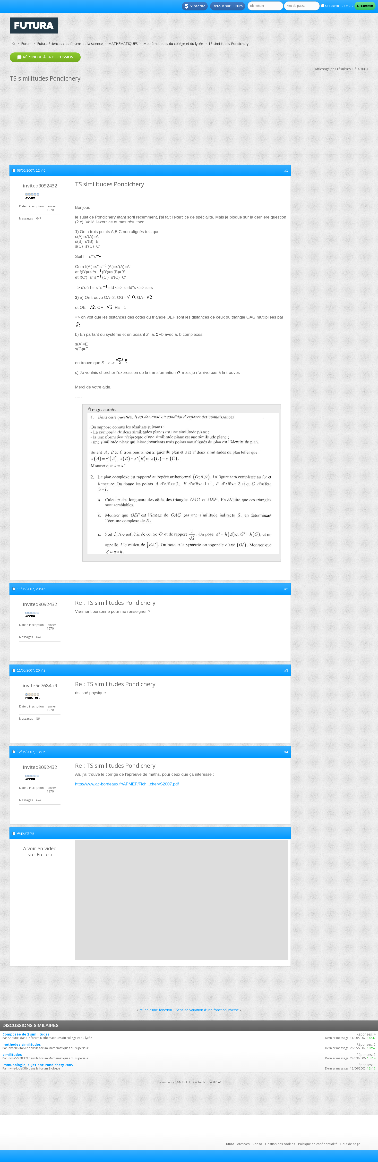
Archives (243, 1144)
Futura (229, 1144)
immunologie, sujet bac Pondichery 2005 (37, 1064)
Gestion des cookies (280, 1144)
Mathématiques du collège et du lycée (173, 43)
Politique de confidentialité (317, 1144)
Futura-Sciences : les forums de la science (70, 43)
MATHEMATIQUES (123, 43)
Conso (257, 1144)
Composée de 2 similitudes (26, 1034)
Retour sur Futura (228, 6)
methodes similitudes (21, 1044)
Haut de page (350, 1144)
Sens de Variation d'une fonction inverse (207, 1010)
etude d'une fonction (155, 1010)
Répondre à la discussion (45, 57)
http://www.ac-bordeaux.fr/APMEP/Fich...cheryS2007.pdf (127, 784)
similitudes (12, 1054)
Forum (26, 43)
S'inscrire (194, 6)
